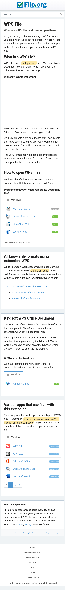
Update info (20, 533)
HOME (32, 547)
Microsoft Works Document (26, 298)
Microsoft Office (22, 461)
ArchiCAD (18, 453)
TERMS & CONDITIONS (32, 552)
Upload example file (35, 533)
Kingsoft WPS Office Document (28, 292)
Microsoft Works (22, 209)
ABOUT (32, 568)
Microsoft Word (21, 476)
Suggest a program (53, 533)
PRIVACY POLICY (32, 557)
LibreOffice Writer (22, 224)
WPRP (30, 578)
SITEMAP (32, 563)
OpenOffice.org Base (24, 468)
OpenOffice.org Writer (24, 216)
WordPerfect (20, 231)
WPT (36, 578)
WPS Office (19, 446)
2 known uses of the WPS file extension (27, 286)
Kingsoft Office (21, 383)
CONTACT (32, 573)
